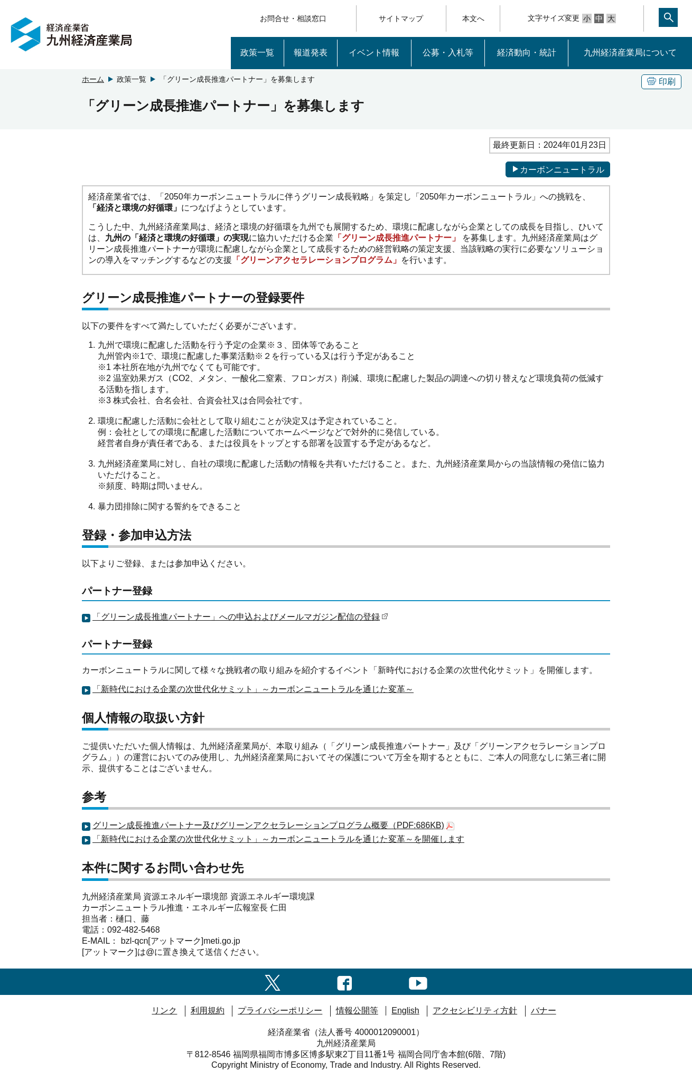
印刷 (661, 81)
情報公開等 (357, 1010)
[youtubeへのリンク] (418, 981)
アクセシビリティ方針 (475, 1010)
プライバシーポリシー (280, 1010)
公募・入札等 (448, 52)
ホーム (93, 79)
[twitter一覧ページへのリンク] (272, 981)
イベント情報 (374, 52)
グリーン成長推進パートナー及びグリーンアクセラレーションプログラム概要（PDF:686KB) (273, 825)
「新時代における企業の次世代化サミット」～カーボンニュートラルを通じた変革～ (253, 689)
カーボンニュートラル (557, 169)
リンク (164, 1010)
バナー (543, 1010)
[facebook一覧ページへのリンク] (344, 981)
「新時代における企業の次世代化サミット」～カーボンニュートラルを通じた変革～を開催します (278, 838)
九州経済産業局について (630, 52)
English (405, 1010)
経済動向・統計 (526, 52)
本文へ (473, 18)
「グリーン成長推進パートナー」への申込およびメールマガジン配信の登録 (240, 616)
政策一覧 (257, 52)
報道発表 (311, 52)
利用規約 (208, 1010)
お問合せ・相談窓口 (293, 18)
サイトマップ (401, 18)
